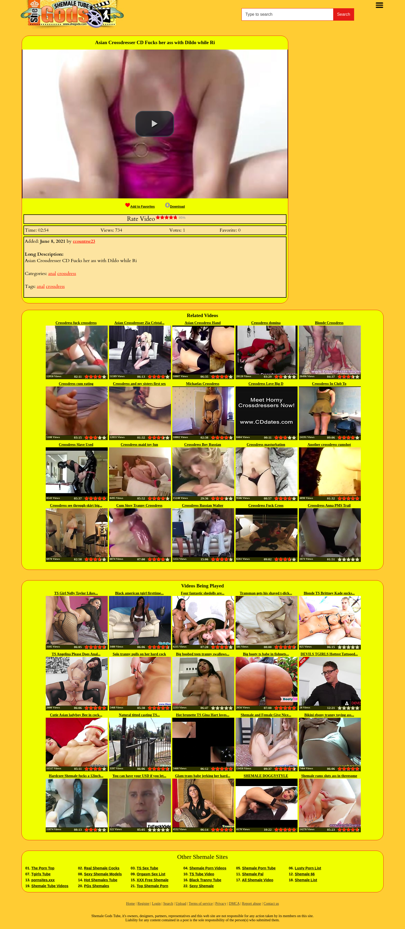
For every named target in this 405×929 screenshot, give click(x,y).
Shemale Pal (252, 874)
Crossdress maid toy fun (139, 445)
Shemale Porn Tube (259, 868)
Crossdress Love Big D (265, 384)
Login (156, 904)
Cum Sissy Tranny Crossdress (139, 505)
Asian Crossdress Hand (203, 323)
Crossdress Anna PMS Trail (329, 505)
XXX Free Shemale (152, 880)
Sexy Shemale (201, 886)
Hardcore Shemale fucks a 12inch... (76, 776)
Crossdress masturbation (266, 445)
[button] (154, 124)
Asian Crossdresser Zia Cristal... (139, 323)
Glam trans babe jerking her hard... (202, 776)
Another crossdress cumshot (329, 445)
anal (52, 273)
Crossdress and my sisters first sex (139, 384)
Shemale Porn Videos (207, 868)
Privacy (220, 904)
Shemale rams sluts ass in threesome (329, 776)
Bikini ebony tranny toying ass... (329, 715)
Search (343, 14)
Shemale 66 (305, 874)
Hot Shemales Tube (100, 880)
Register (143, 904)
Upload (181, 904)
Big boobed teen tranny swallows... (202, 654)
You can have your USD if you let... (139, 776)
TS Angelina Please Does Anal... (76, 654)
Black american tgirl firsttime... (139, 593)
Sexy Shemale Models (103, 874)
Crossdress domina (266, 323)
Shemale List (306, 880)
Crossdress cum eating (76, 384)
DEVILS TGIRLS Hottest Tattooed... (329, 654)
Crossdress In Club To (329, 384)
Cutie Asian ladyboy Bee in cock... (76, 715)
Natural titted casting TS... (139, 715)
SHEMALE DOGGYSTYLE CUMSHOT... (266, 776)
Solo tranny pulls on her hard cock (139, 654)
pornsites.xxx (42, 880)
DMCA (234, 904)
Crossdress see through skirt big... (76, 505)
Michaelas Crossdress (202, 384)
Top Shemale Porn (152, 886)
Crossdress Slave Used (76, 445)
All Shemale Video (257, 880)
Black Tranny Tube (205, 880)
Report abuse (251, 904)
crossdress (66, 273)
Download (175, 206)
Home (130, 904)
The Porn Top (42, 868)
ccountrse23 (84, 241)
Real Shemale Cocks (101, 868)
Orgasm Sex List (151, 874)
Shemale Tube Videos (49, 886)
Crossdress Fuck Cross (265, 505)
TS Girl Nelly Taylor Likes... (76, 593)
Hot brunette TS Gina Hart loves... (202, 715)
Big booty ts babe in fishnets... (266, 654)
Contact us (271, 904)
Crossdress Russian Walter (202, 505)
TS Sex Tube (147, 868)
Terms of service (201, 904)
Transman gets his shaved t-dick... (266, 593)
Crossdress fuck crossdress (76, 323)
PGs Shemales (96, 886)
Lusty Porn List (308, 868)
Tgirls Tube (40, 874)
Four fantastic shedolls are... (202, 593)
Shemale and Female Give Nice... (266, 715)
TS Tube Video (201, 874)
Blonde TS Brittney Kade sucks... (329, 593)
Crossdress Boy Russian (202, 445)
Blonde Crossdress (329, 323)
